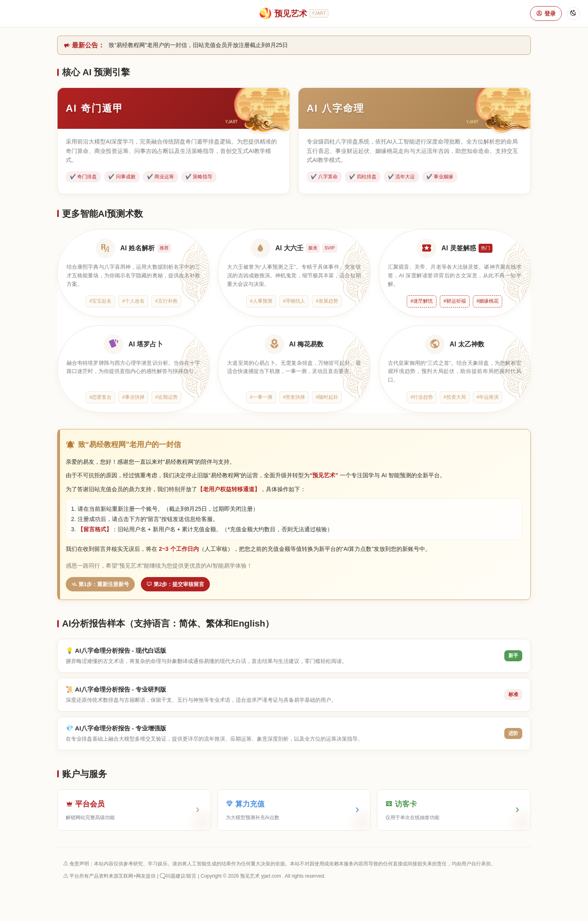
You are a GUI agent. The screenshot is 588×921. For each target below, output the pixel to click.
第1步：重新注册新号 (100, 584)
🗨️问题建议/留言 (178, 876)
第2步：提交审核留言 (175, 584)
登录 (546, 13)
